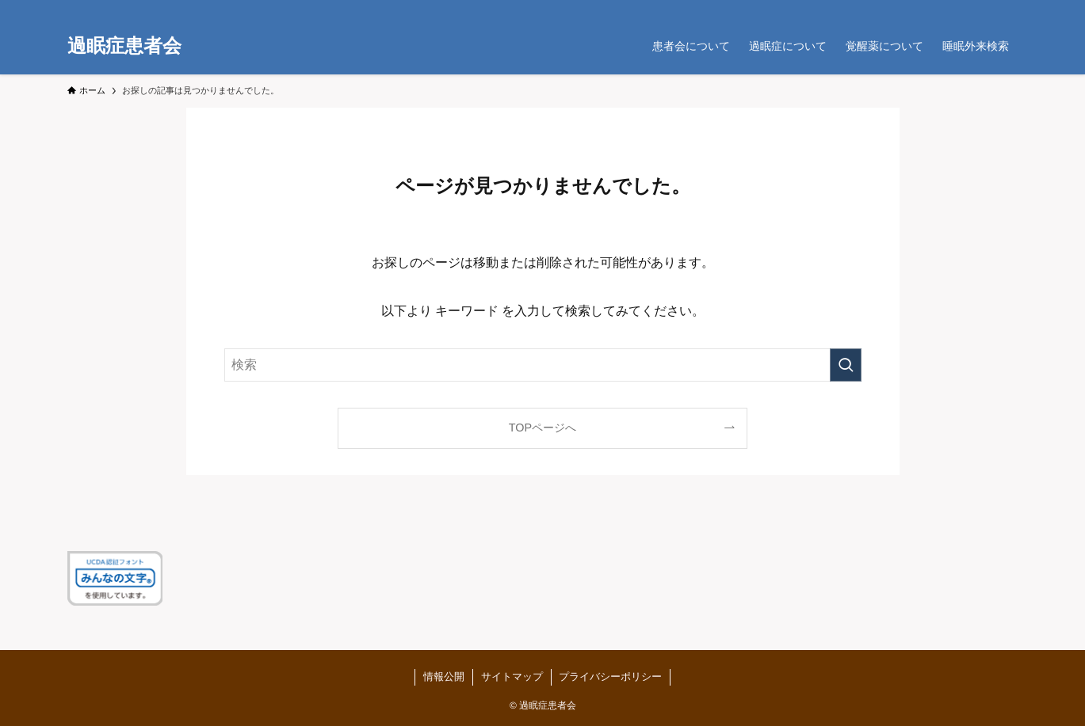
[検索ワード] (543, 365)
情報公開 (443, 676)
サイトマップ (511, 676)
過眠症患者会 (124, 45)
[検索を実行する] (846, 365)
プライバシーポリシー (610, 676)
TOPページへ (542, 427)
